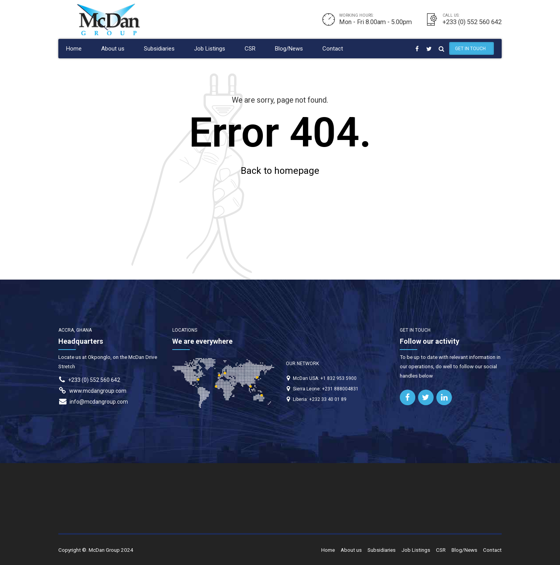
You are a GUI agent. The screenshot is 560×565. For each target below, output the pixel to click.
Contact (332, 48)
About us (112, 48)
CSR (250, 48)
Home (74, 48)
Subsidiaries (159, 48)
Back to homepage (280, 170)
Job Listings (209, 48)
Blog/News (289, 48)
